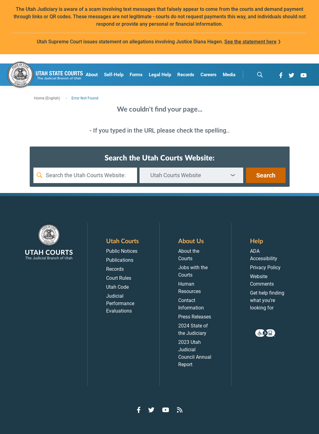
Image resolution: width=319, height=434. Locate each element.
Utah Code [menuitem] (117, 287)
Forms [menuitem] (136, 74)
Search (265, 175)
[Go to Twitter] (291, 75)
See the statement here (250, 42)
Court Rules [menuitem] (118, 278)
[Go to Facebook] (280, 75)
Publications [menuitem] (119, 260)
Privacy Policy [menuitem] (265, 267)
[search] (260, 74)
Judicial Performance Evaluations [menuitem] (120, 303)
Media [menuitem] (229, 74)
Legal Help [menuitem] (160, 74)
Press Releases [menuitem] (194, 317)
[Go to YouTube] (303, 75)
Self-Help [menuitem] (113, 74)
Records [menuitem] (185, 74)
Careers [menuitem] (208, 74)
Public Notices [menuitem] (121, 251)
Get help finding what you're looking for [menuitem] (267, 300)
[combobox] (191, 175)
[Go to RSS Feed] (180, 410)
